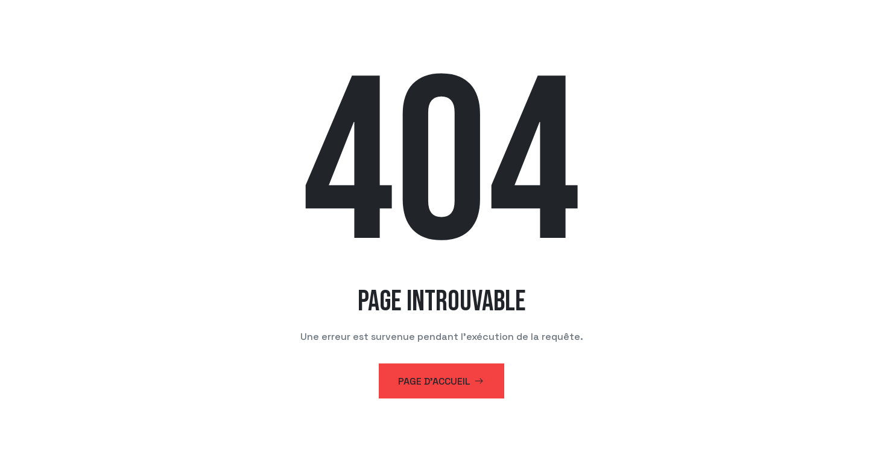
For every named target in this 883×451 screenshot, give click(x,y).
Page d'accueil (441, 381)
